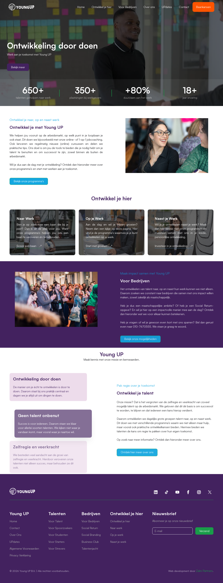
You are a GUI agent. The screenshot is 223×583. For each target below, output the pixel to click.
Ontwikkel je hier (102, 7)
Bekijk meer (18, 67)
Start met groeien (96, 248)
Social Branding (91, 535)
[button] (101, 7)
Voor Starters (56, 541)
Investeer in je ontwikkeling (171, 248)
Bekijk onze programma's (29, 181)
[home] (21, 7)
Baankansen (203, 7)
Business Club (90, 541)
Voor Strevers (56, 548)
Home (81, 7)
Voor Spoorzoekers (60, 528)
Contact (184, 7)
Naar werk (116, 528)
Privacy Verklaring (20, 555)
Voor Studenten (58, 535)
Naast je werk (118, 541)
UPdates (167, 7)
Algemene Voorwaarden (24, 548)
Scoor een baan (26, 248)
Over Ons (15, 535)
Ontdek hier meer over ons (137, 455)
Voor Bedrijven (127, 7)
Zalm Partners (204, 571)
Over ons (149, 7)
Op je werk (116, 535)
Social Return (90, 528)
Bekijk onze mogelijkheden (140, 339)
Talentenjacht (90, 548)
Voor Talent (55, 521)
